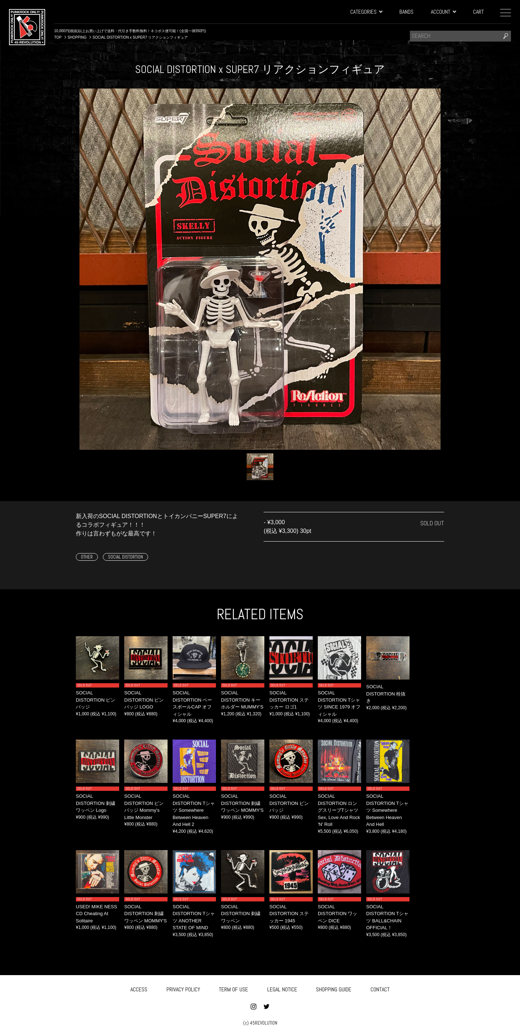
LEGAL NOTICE (282, 988)
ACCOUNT (443, 12)
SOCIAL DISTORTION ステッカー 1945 (289, 913)
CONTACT (380, 988)
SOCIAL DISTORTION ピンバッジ (95, 700)
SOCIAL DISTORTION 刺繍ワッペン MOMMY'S (242, 803)
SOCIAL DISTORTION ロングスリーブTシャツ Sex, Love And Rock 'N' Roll (339, 810)
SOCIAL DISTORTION (125, 557)
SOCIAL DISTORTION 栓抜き (386, 693)
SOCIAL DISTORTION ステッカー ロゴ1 (289, 700)
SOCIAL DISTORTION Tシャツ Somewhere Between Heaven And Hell (387, 810)
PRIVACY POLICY (183, 988)
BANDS (406, 12)
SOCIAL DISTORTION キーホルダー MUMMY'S (242, 700)
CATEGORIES (366, 12)
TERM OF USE (233, 988)
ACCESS (138, 988)
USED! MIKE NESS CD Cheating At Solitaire (96, 913)
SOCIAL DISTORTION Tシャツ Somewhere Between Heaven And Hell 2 (194, 810)
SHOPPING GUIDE (333, 988)
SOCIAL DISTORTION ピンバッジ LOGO (144, 700)
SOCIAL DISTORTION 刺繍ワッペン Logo (95, 803)
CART (478, 12)
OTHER (87, 557)
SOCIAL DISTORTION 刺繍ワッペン (240, 913)
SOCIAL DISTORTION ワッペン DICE (337, 913)
